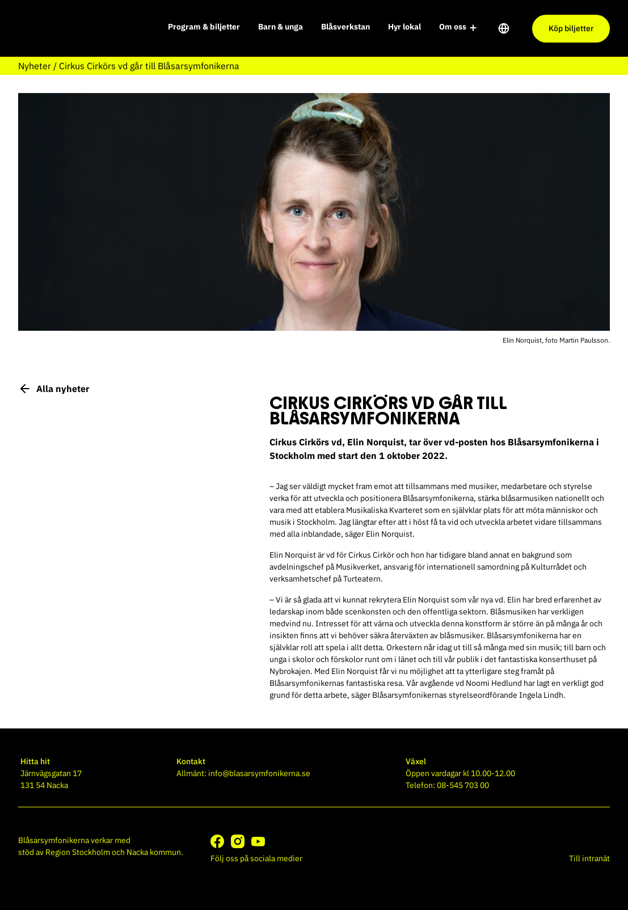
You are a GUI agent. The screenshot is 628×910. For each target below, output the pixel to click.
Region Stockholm (77, 852)
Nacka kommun (154, 852)
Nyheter (34, 65)
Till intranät (589, 858)
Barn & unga (280, 27)
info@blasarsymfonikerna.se (259, 773)
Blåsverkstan (345, 27)
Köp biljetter (571, 28)
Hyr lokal (404, 27)
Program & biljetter (204, 27)
